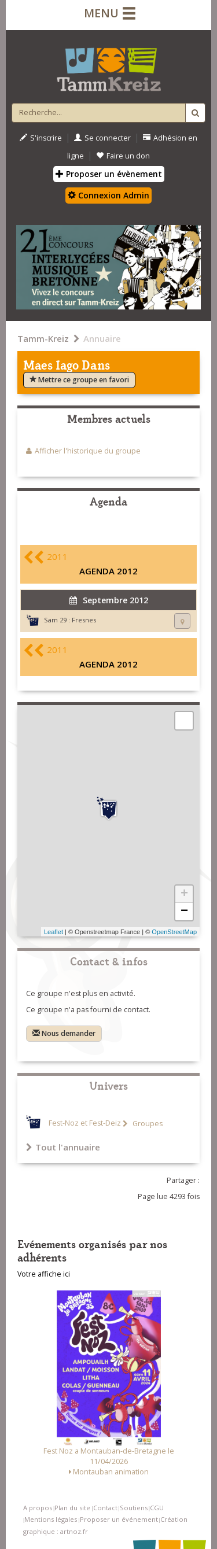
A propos (37, 1507)
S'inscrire (41, 138)
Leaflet (53, 931)
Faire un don (123, 156)
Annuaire (102, 338)
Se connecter (102, 138)
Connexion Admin (108, 195)
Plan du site (72, 1507)
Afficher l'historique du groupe (88, 451)
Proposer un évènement (109, 173)
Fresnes (84, 619)
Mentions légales (50, 1519)
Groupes (147, 1123)
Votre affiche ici (43, 1274)
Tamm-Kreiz (43, 338)
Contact (105, 1507)
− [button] (184, 911)
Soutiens (134, 1507)
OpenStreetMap (174, 931)
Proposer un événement (119, 1519)
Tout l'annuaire (63, 1147)
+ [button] (184, 894)
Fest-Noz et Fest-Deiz (85, 1123)
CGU (157, 1507)
